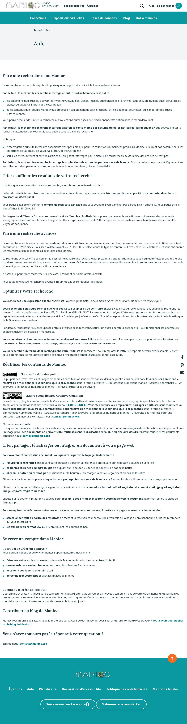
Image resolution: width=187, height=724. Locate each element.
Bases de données (103, 18)
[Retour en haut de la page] (172, 658)
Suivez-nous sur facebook (67, 704)
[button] (182, 357)
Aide (152, 6)
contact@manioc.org (66, 416)
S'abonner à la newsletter (121, 704)
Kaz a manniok (146, 18)
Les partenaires (74, 6)
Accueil (38, 30)
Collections (38, 18)
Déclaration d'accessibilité (81, 689)
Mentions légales (166, 689)
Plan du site (48, 689)
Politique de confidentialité (127, 689)
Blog (126, 18)
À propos (92, 6)
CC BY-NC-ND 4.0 (76, 405)
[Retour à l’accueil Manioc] (32, 6)
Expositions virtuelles (68, 18)
